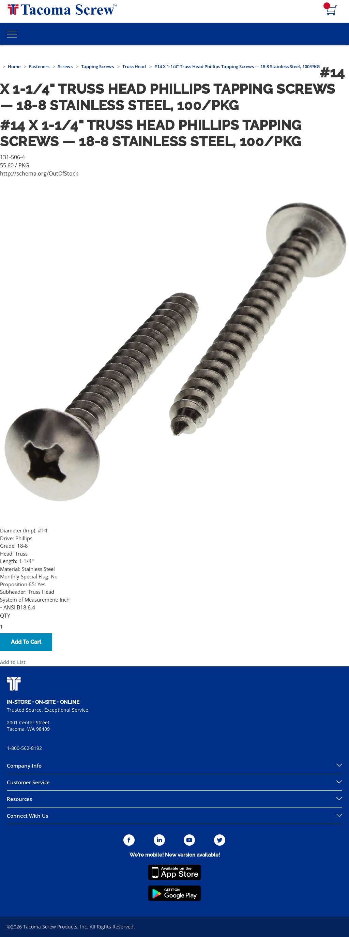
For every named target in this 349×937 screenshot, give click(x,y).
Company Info (24, 765)
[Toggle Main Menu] (12, 33)
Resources (19, 799)
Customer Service (28, 782)
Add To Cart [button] (26, 642)
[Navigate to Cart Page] (332, 10)
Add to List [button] (13, 662)
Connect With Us (27, 815)
